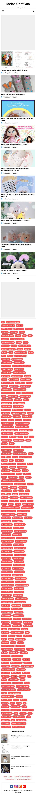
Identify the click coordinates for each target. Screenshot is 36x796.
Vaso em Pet (5, 723)
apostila (18, 335)
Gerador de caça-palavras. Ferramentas (13, 480)
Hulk (15, 490)
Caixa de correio (12, 396)
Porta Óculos (5, 666)
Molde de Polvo (20, 582)
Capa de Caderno (19, 403)
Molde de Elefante (18, 558)
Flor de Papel (16, 470)
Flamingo (4, 467)
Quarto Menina (6, 683)
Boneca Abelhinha (20, 356)
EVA (3, 457)
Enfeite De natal (6, 450)
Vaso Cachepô (21, 720)
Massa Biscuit (14, 501)
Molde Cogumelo (28, 504)
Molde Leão (5, 609)
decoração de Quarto (26, 430)
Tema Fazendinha (27, 710)
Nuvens (4, 636)
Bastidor (20, 349)
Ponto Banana (13, 652)
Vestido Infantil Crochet (18, 723)
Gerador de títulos (7, 484)
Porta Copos (16, 659)
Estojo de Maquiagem (20, 453)
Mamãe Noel (14, 497)
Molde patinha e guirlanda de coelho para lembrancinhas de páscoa (15, 169)
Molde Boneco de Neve (8, 511)
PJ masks (30, 649)
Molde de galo (6, 568)
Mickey (23, 501)
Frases (19, 474)
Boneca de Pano (19, 362)
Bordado (4, 386)
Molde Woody (28, 625)
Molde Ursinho (17, 625)
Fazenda (4, 460)
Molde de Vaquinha (21, 598)
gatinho (28, 477)
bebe (11, 352)
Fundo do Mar (13, 477)
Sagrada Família (6, 700)
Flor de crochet (22, 467)
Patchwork (5, 642)
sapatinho (5, 703)
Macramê (4, 497)
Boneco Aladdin (13, 379)
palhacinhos (27, 636)
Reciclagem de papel (22, 686)
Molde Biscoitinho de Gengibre (10, 507)
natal (27, 632)
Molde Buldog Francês (8, 514)
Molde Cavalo (6, 521)
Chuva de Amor (6, 416)
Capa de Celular (18, 406)
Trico (30, 713)
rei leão (4, 693)
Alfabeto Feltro (18, 329)
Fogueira (25, 470)
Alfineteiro (28, 329)
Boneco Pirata (20, 383)
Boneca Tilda (5, 376)
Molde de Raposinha (22, 585)
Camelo (26, 399)
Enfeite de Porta (18, 450)
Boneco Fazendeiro (7, 383)
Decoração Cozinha (7, 423)
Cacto (3, 396)
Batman (4, 352)
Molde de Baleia (18, 528)
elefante (4, 443)
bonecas (27, 376)
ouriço (19, 636)
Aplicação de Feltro (7, 335)
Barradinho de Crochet (8, 349)
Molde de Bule (17, 534)
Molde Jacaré (16, 605)
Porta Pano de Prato (27, 666)
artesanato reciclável (8, 342)
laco (3, 494)
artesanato (5, 339)
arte (24, 335)
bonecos (29, 383)
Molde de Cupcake (20, 555)
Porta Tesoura (16, 673)
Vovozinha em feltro (18, 727)
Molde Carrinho (17, 517)
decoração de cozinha (22, 426)
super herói (5, 706)
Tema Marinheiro (7, 713)
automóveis (5, 346)
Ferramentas (19, 460)
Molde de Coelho (6, 551)
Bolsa (3, 356)
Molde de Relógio (7, 588)
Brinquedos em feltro (8, 393)
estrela (31, 453)
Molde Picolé (18, 612)
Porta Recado (21, 669)
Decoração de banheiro (22, 423)
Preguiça (14, 676)
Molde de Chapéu (7, 548)
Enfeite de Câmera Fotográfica (10, 447)
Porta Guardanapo (16, 663)
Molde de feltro (19, 561)
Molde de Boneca (7, 531)
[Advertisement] (18, 32)
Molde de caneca (22, 538)
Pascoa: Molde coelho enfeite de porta (14, 70)
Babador (14, 346)
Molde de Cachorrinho (8, 538)
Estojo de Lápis (6, 453)
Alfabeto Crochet (6, 329)
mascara (4, 501)
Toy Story (23, 713)
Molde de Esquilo (7, 561)
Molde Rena (17, 619)
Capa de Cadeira (6, 403)
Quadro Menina (13, 679)
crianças (11, 420)
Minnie (4, 504)
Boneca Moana (6, 372)
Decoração (27, 420)
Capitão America (17, 410)
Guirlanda (4, 487)
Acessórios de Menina (13, 322)
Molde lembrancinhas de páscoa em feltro (15, 220)
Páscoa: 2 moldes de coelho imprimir (14, 270)
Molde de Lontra (17, 575)
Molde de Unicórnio (7, 598)
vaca (13, 720)
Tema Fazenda (16, 710)
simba (19, 703)
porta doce (26, 659)
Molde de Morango (7, 578)
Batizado (27, 349)
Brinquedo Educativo (19, 389)
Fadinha (15, 457)
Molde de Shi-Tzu (7, 592)
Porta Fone (5, 663)
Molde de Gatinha (18, 568)
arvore (25, 342)
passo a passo (20, 639)
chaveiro (30, 413)
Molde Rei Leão (6, 619)
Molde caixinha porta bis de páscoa (13, 94)
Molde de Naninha (21, 578)
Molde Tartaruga (16, 622)
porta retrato (5, 673)
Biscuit (31, 352)
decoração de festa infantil (9, 430)
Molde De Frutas (6, 565)
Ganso (21, 477)
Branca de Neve (6, 389)
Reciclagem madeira (23, 689)
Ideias (21, 490)
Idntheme (18, 792)
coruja (4, 420)
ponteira (4, 652)
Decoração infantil (7, 433)
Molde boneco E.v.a (23, 511)
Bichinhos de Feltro (20, 352)
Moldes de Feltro (14, 629)
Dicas (20, 437)
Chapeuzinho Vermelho (18, 413)
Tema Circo (5, 710)
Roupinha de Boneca (8, 696)
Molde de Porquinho (7, 585)
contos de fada (27, 416)
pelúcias (20, 642)
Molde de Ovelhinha (7, 582)
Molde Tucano (28, 622)
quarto (22, 679)
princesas (22, 676)
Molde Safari (26, 619)
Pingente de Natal (7, 649)
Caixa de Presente (7, 399)
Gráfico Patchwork (20, 484)
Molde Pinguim (6, 615)
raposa (27, 683)
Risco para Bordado (14, 693)
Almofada (4, 332)
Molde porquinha (18, 615)
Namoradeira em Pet (17, 632)
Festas (30, 464)
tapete (24, 706)
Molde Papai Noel (17, 609)
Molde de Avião (6, 528)
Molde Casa (28, 517)
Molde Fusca (5, 605)
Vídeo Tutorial (6, 727)
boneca (10, 356)
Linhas (15, 494)
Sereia (12, 703)
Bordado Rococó (25, 386)
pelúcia (13, 642)
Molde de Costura (7, 555)
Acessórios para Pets (8, 325)
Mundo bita (5, 632)
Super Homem (15, 706)
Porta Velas (5, 676)
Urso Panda (5, 720)
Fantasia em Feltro (25, 457)
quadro (4, 679)
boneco (4, 379)
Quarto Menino (17, 683)
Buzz (18, 393)
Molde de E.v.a (6, 558)
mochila (18, 504)
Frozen (4, 477)
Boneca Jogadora (7, 369)
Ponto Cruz (24, 652)
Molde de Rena (19, 588)
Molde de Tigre (19, 592)
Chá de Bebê (5, 413)
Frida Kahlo (27, 474)
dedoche (4, 437)
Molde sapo (5, 622)
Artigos (19, 342)
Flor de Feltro (5, 470)
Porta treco (26, 673)
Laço (8, 494)
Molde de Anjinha (19, 524)
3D (3, 322)
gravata (30, 484)
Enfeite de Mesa (26, 447)
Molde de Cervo (18, 544)
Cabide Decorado (27, 393)
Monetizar (24, 629)
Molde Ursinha (6, 625)
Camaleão (18, 399)
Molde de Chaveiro (20, 548)
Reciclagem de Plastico (8, 689)
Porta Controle (6, 659)
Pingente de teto (19, 649)
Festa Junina (21, 464)
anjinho (22, 332)
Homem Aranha (6, 490)
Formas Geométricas (8, 474)
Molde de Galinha (7, 524)
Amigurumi (14, 332)
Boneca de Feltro (6, 362)
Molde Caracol (6, 517)
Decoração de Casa (7, 426)
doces (31, 437)
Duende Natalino (18, 440)
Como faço (17, 416)
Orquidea (11, 636)
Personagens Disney (7, 646)
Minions (30, 501)
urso (28, 716)
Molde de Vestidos (7, 602)
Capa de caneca (6, 406)
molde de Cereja (6, 544)
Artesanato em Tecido (17, 339)
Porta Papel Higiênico (8, 669)
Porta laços (27, 663)
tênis (16, 713)
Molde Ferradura (20, 602)
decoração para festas (21, 433)
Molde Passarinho (7, 612)
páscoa (11, 639)
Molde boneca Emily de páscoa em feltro (15, 144)
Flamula (12, 467)
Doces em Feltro (6, 440)
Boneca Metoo (19, 369)
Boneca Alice (5, 359)
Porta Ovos (15, 666)
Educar (28, 440)
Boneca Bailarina (17, 359)
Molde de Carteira (21, 541)
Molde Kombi (26, 605)
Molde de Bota (6, 534)
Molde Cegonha (17, 521)
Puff (29, 676)
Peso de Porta (20, 646)
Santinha (23, 700)
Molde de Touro (6, 595)
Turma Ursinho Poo (19, 716)
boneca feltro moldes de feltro (21, 366)
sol (24, 703)
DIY (26, 437)
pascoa (4, 639)
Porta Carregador (17, 656)
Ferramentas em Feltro (8, 464)
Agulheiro (19, 325)
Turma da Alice (6, 716)
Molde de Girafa (19, 571)
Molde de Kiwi (6, 575)
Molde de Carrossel (7, 541)
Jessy (27, 490)
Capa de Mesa (6, 410)
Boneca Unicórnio (17, 376)
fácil (8, 457)
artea (30, 335)
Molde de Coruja (19, 551)
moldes (4, 629)
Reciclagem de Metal (8, 686)
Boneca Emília (6, 366)
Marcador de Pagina (26, 497)
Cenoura (27, 410)
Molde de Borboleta (20, 531)
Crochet (18, 420)
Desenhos (13, 437)
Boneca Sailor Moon (19, 372)
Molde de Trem (18, 595)
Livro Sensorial (24, 494)
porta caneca (5, 656)
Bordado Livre (14, 386)
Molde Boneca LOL (27, 507)
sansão (16, 700)
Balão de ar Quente (24, 346)
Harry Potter (22, 487)
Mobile (11, 504)
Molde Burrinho (22, 514)
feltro (11, 460)
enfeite (12, 443)
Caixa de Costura (25, 396)
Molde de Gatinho (7, 571)
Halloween (13, 487)
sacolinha (19, 696)
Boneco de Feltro (26, 379)
